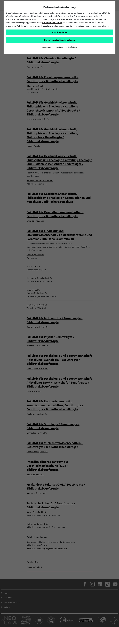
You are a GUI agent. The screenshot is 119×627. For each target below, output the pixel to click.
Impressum (46, 47)
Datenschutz (58, 47)
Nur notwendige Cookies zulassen (59, 40)
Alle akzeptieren (59, 32)
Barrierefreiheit (71, 47)
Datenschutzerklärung (52, 22)
